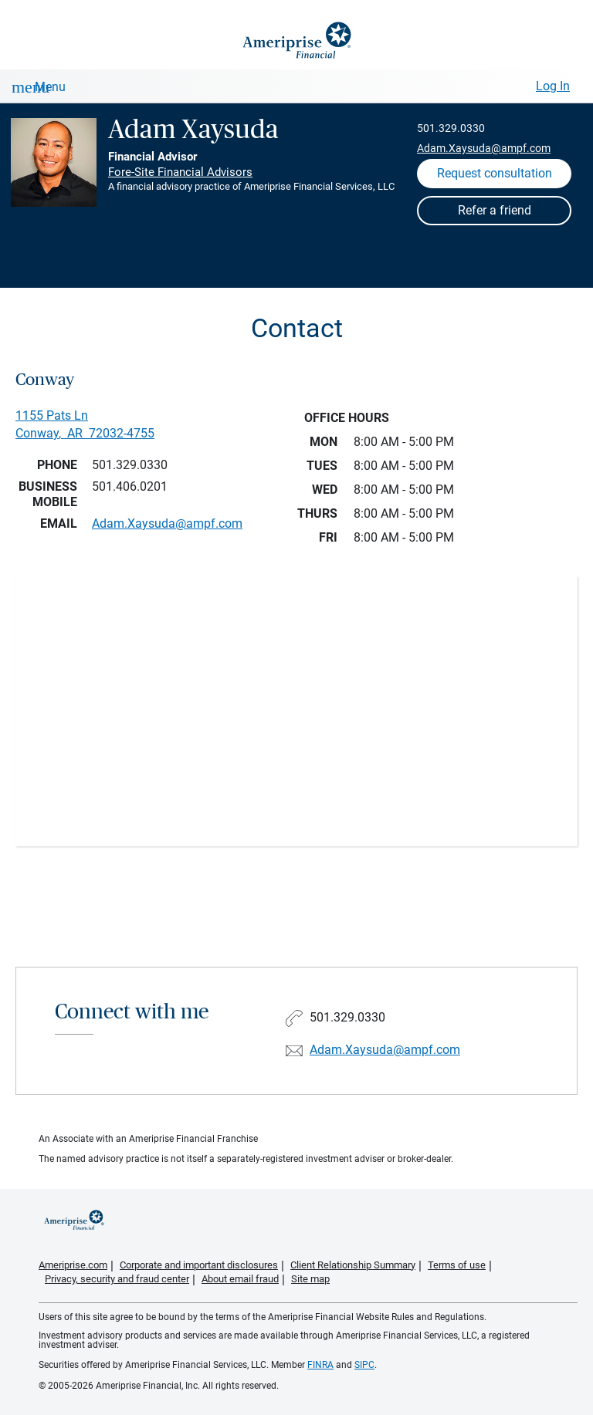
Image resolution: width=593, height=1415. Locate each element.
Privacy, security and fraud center (117, 1279)
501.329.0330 (451, 128)
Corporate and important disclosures (199, 1265)
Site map (310, 1279)
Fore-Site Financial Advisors (180, 172)
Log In (553, 86)
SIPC (364, 1364)
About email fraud (240, 1279)
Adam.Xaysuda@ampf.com (484, 148)
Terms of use (457, 1265)
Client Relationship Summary (352, 1265)
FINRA (320, 1364)
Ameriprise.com (73, 1265)
